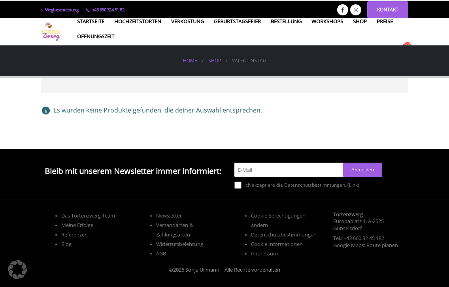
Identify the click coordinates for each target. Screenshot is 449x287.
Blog (66, 244)
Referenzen (74, 234)
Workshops (327, 21)
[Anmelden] (362, 170)
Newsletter (169, 215)
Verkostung (187, 21)
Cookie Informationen (277, 244)
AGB (161, 253)
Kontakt (387, 9)
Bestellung (286, 21)
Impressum (264, 253)
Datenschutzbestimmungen (284, 234)
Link (353, 185)
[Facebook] (342, 9)
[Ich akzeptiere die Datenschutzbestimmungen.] (237, 185)
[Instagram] (355, 9)
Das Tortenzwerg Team (88, 215)
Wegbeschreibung (59, 10)
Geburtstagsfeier (237, 21)
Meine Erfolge (77, 225)
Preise (385, 21)
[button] (17, 269)
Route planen (382, 245)
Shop (360, 21)
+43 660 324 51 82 (105, 10)
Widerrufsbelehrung (179, 244)
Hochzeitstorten (137, 21)
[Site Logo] (50, 32)
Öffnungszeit (95, 36)
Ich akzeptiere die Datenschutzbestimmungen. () (296, 185)
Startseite (90, 21)
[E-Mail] (291, 170)
